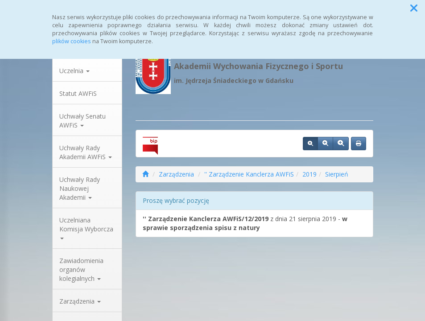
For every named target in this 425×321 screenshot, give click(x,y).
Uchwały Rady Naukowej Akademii (79, 188)
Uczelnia (74, 70)
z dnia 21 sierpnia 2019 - (245, 223)
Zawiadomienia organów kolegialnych (81, 269)
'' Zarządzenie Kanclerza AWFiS (249, 174)
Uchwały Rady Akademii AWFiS (85, 152)
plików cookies (71, 41)
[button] (413, 8)
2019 (309, 174)
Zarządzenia (80, 301)
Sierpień (336, 174)
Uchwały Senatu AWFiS (82, 120)
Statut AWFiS (78, 93)
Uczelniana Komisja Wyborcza (86, 227)
